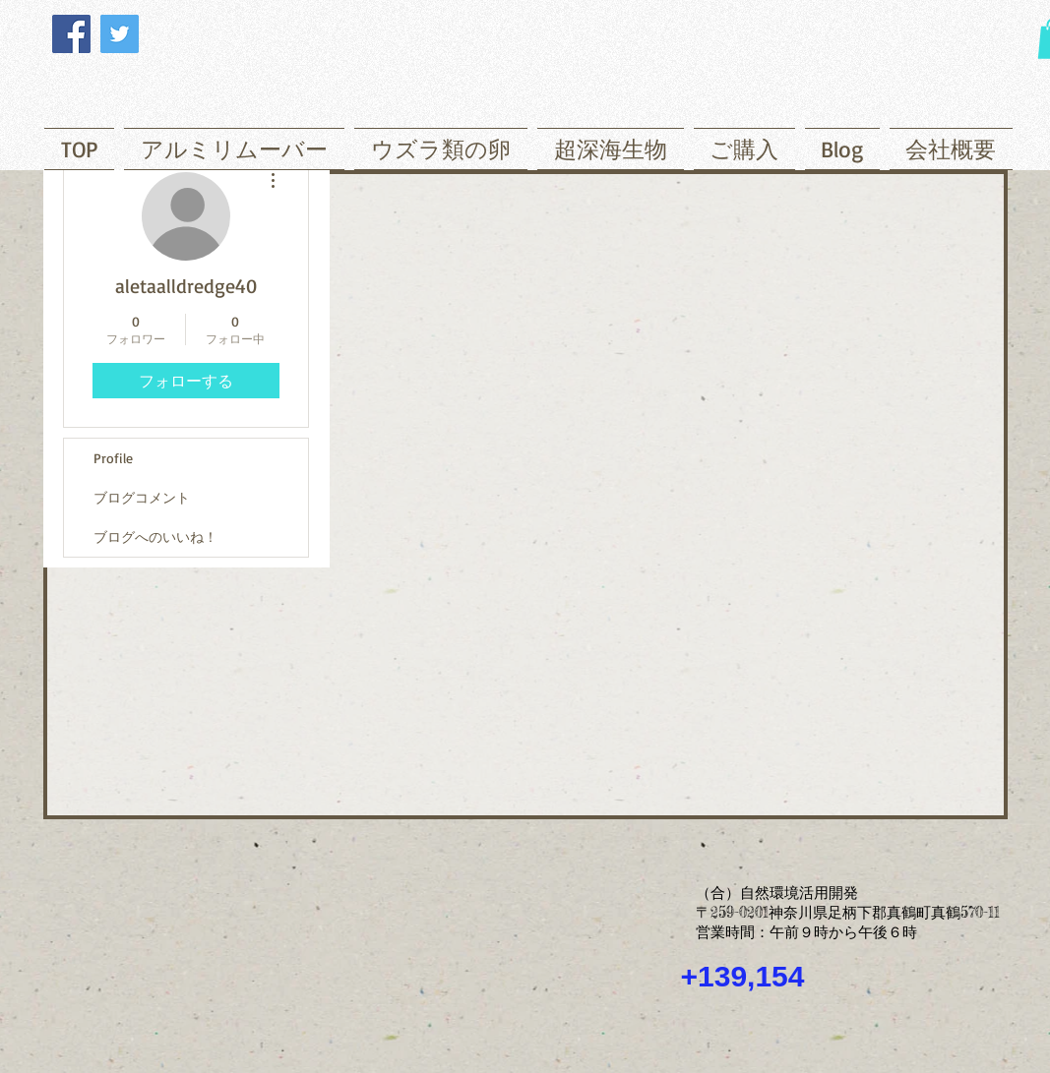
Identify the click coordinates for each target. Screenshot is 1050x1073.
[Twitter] (119, 34)
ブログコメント (141, 497)
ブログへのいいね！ (155, 536)
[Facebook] (71, 34)
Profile (113, 457)
